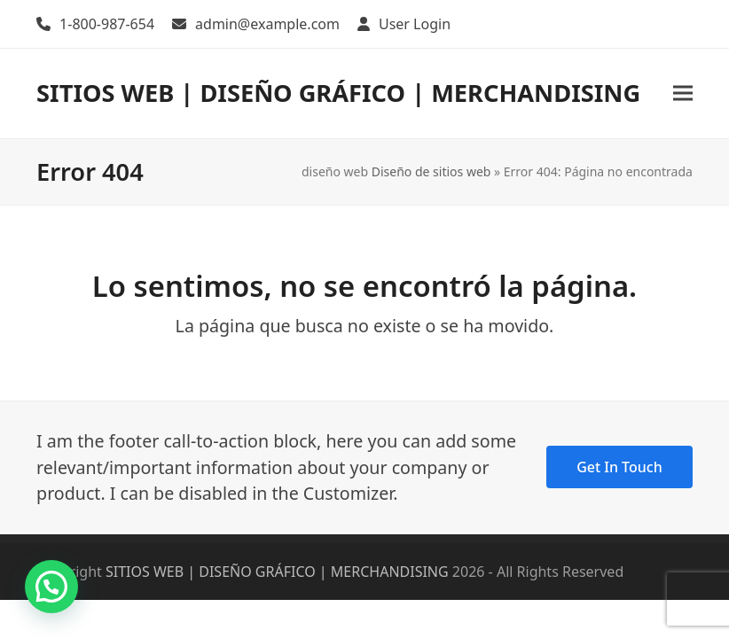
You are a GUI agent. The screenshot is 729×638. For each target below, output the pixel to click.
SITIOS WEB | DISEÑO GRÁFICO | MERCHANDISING (338, 92)
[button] (683, 93)
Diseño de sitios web (431, 171)
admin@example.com (267, 24)
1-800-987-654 (106, 24)
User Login (415, 24)
